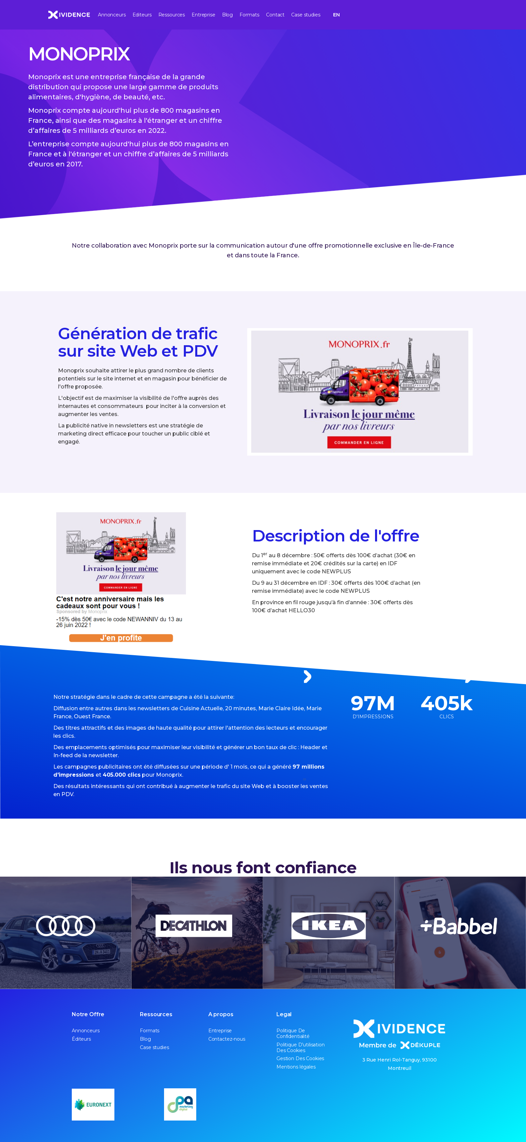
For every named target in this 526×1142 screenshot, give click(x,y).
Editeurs (142, 15)
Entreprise (203, 15)
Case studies (305, 15)
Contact (275, 15)
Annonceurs (112, 15)
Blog (227, 15)
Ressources (171, 15)
